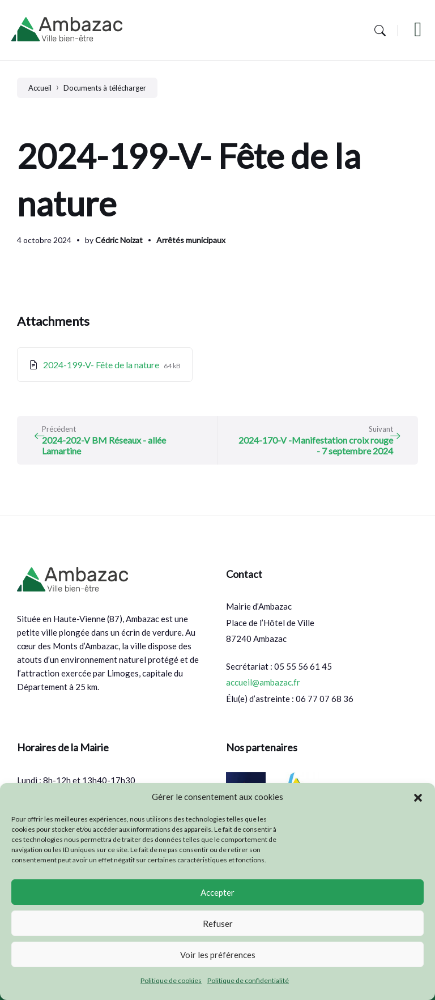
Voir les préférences (217, 955)
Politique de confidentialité (248, 980)
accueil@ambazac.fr (263, 682)
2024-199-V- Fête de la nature (102, 364)
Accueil (40, 87)
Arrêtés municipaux (190, 240)
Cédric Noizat (119, 240)
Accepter (217, 892)
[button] (418, 797)
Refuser (218, 923)
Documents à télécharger (104, 87)
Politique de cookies (171, 980)
